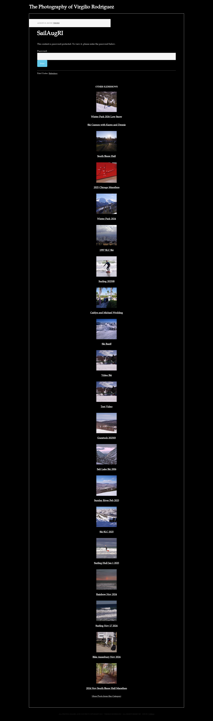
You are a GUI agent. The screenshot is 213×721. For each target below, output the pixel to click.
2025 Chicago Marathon (106, 187)
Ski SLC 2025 (107, 531)
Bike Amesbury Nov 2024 (106, 656)
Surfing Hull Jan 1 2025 (106, 562)
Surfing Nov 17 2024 (106, 625)
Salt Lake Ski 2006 (106, 469)
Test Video (106, 406)
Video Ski (106, 375)
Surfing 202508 (107, 281)
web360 (151, 714)
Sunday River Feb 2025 (106, 500)
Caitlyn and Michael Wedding (106, 312)
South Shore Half (106, 156)
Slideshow (53, 73)
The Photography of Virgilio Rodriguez (71, 7)
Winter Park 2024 (106, 218)
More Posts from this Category (106, 696)
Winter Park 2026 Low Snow (106, 116)
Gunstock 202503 (106, 437)
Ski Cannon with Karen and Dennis (106, 124)
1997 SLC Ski (107, 250)
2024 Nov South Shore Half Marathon (106, 688)
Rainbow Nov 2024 (106, 594)
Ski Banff (106, 343)
